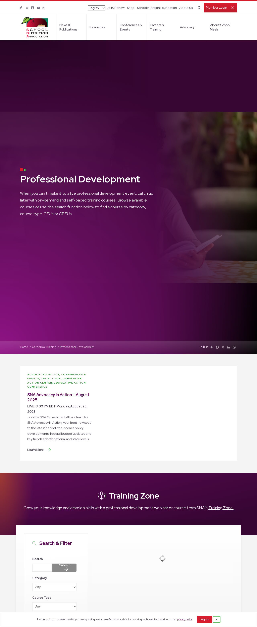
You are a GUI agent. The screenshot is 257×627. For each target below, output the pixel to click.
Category (39, 578)
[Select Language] (96, 7)
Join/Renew (115, 8)
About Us (186, 8)
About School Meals (220, 27)
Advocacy (187, 27)
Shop (131, 8)
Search (37, 559)
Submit (64, 565)
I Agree (204, 619)
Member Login (216, 7)
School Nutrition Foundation (157, 8)
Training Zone (134, 495)
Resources (97, 27)
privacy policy (184, 619)
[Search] (198, 7)
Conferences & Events (131, 27)
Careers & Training (157, 27)
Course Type (41, 598)
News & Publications (68, 27)
